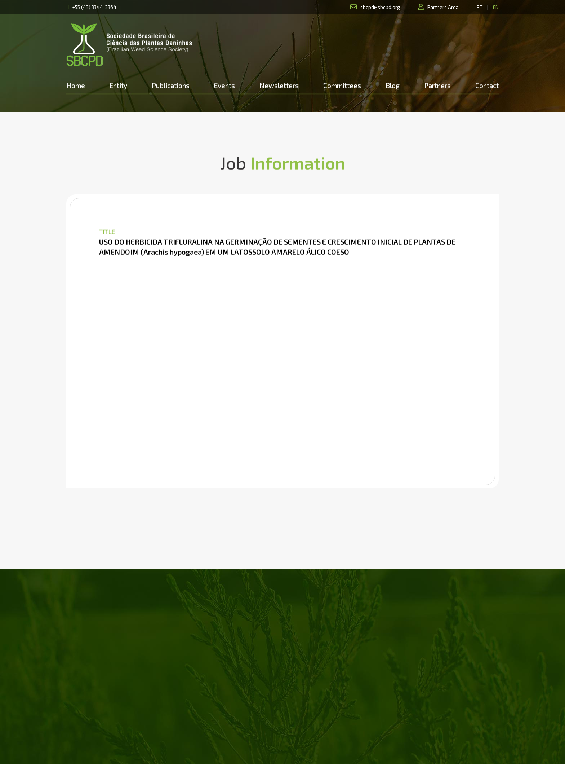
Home (75, 85)
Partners (437, 85)
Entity (118, 85)
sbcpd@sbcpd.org (380, 7)
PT (479, 7)
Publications (171, 85)
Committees (342, 85)
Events (224, 85)
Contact (487, 85)
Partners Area (443, 7)
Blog (393, 85)
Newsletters (279, 85)
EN (496, 7)
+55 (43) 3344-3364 (94, 7)
